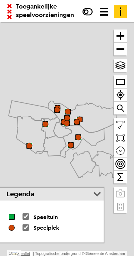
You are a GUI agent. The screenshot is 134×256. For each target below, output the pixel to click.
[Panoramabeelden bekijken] (120, 193)
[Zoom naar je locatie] (120, 95)
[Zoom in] (120, 36)
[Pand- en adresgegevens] (120, 206)
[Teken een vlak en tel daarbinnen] (120, 137)
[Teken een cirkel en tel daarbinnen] (120, 151)
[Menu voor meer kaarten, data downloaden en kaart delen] (104, 11)
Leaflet (21, 253)
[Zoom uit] (120, 49)
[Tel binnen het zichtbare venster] (120, 177)
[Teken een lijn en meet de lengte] (120, 124)
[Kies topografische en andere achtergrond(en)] (120, 65)
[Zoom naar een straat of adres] (120, 108)
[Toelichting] (120, 11)
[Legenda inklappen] (97, 194)
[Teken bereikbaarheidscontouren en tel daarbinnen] (120, 164)
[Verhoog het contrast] (87, 11)
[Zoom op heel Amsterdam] (120, 82)
